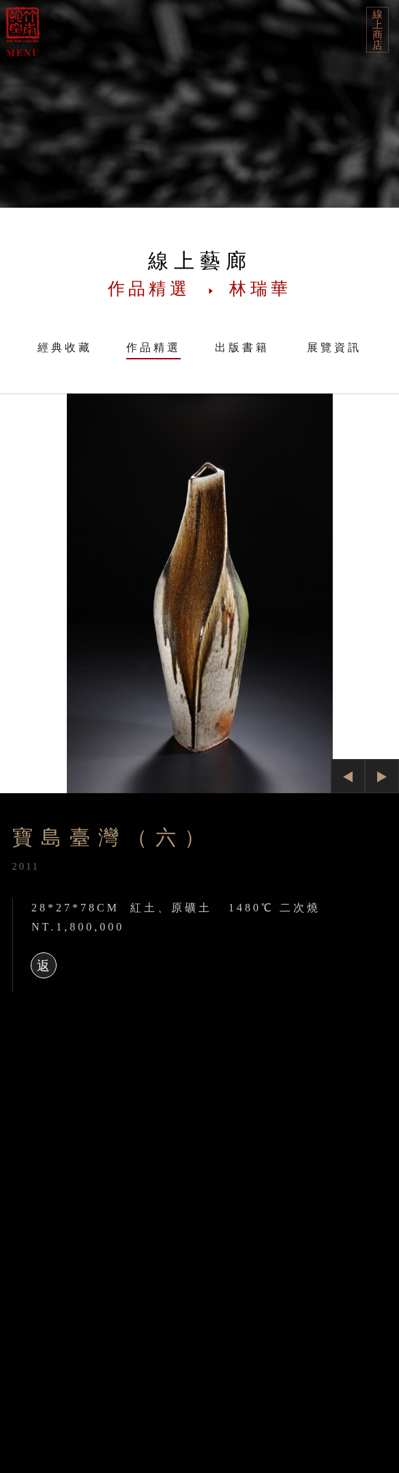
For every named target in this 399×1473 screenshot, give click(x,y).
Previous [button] (348, 778)
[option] (199, 593)
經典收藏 (65, 347)
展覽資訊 (334, 347)
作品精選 (153, 347)
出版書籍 (242, 347)
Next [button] (381, 775)
